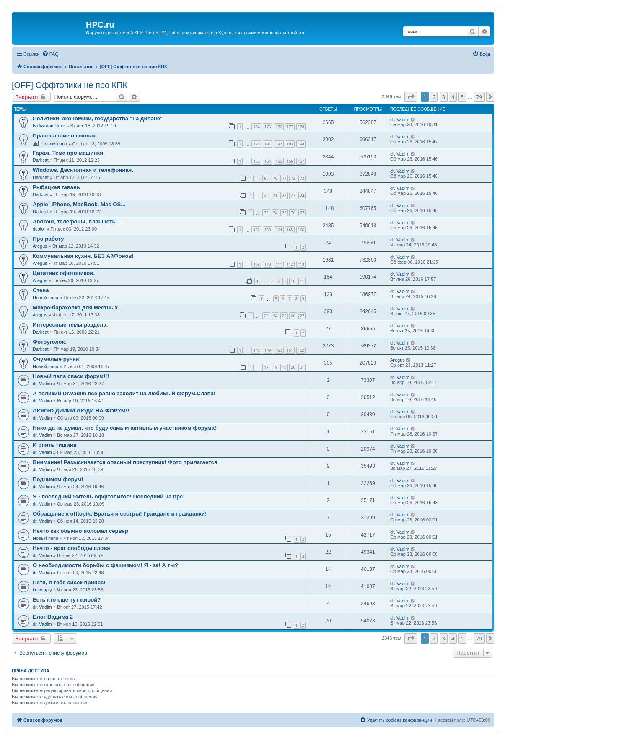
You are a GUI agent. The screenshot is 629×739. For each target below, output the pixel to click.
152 (301, 350)
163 (267, 230)
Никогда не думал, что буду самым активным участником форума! (124, 428)
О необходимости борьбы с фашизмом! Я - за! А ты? (105, 565)
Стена (41, 290)
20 (266, 195)
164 (279, 230)
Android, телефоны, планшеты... (77, 221)
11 (302, 281)
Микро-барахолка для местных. (76, 307)
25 (284, 316)
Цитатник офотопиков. (64, 273)
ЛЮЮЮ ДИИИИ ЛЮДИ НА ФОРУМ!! (81, 410)
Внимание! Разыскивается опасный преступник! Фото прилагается (125, 462)
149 (267, 350)
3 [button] (443, 97)
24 (302, 195)
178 (301, 127)
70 (275, 178)
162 (256, 230)
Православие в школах (64, 135)
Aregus (40, 246)
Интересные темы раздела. (70, 325)
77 (302, 212)
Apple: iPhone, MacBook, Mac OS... (79, 204)
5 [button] (462, 97)
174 (256, 127)
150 (279, 350)
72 (293, 178)
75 (284, 212)
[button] (410, 97)
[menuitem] (50, 54)
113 (301, 264)
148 (256, 350)
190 (256, 144)
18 (275, 367)
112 (290, 264)
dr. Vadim (399, 119)
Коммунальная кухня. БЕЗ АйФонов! (83, 256)
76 (293, 212)
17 (266, 367)
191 (267, 144)
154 (267, 161)
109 (256, 264)
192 (279, 144)
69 (266, 178)
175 (267, 127)
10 (293, 281)
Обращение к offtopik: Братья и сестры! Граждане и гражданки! (120, 514)
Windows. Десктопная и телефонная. (83, 170)
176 (279, 127)
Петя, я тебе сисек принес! (69, 582)
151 (290, 350)
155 (279, 161)
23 (293, 195)
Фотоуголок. (49, 342)
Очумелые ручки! (57, 359)
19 (284, 367)
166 (301, 230)
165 (290, 230)
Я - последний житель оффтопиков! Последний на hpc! (109, 496)
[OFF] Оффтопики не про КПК (69, 85)
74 (275, 212)
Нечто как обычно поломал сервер (80, 531)
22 (284, 195)
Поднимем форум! (58, 479)
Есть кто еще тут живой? (67, 599)
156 (290, 161)
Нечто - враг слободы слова (71, 548)
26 (293, 316)
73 (302, 178)
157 (301, 161)
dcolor (39, 228)
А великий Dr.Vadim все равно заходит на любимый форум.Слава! (124, 393)
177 (290, 127)
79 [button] (479, 97)
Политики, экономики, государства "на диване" (98, 118)
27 (302, 316)
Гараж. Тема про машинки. (69, 153)
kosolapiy (42, 589)
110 (267, 264)
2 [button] (433, 97)
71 (284, 178)
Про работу (48, 239)
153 (256, 161)
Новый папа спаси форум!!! (71, 376)
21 (275, 195)
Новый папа (54, 143)
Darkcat (41, 160)
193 (290, 144)
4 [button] (452, 97)
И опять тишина (54, 445)
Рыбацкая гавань (56, 187)
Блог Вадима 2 (53, 617)
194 (301, 144)
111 (279, 264)
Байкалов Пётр (49, 125)
